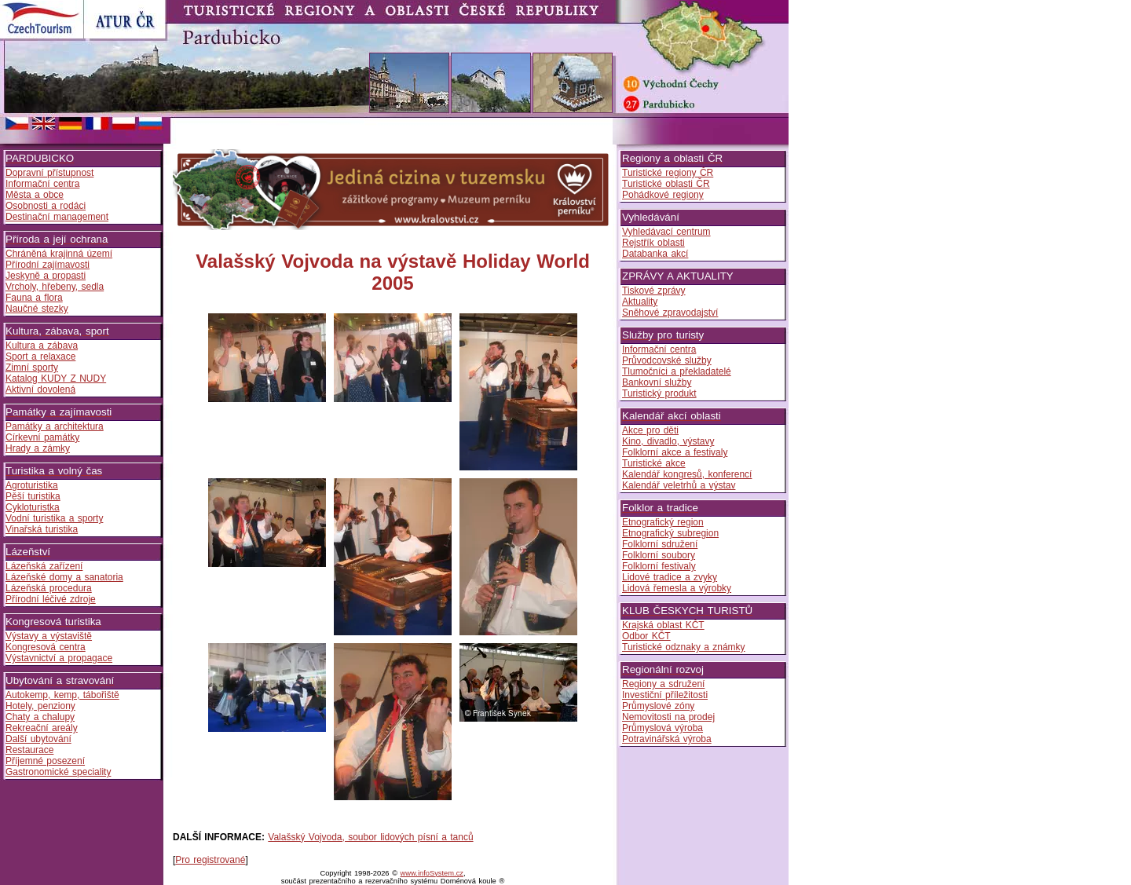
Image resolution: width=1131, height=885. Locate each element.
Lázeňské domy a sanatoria (64, 577)
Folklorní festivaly (659, 566)
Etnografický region (663, 522)
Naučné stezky (36, 308)
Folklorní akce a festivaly (674, 452)
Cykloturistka (32, 507)
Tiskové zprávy (654, 290)
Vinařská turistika (41, 529)
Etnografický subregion (670, 533)
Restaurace (29, 749)
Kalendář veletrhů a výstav (678, 485)
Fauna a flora (34, 297)
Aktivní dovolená (40, 389)
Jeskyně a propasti (45, 275)
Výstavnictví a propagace (58, 658)
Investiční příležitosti (665, 694)
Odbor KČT (646, 636)
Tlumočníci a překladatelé (676, 371)
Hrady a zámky (37, 448)
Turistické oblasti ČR (666, 183)
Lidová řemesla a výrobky (676, 588)
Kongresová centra (45, 647)
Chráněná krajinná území (58, 253)
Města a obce (34, 194)
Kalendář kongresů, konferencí (687, 474)
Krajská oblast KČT (663, 625)
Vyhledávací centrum (666, 231)
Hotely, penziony (40, 705)
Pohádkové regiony (663, 194)
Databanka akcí (655, 253)
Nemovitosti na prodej (668, 716)
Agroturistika (31, 485)
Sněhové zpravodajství (670, 312)
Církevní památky (42, 437)
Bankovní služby (656, 382)
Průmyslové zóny (658, 705)
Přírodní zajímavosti (47, 264)
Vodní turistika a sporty (54, 518)
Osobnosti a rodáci (45, 205)
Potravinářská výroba (667, 738)
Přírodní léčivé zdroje (50, 599)
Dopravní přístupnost (49, 172)
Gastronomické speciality (58, 771)
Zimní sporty (31, 367)
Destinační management (56, 216)
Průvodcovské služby (667, 360)
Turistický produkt (659, 393)
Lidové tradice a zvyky (669, 577)
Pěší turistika (32, 496)
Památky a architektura (54, 426)
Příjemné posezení (45, 760)
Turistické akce (654, 463)
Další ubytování (38, 738)
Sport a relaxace (40, 356)
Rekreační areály (41, 727)
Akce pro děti (650, 430)
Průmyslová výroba (662, 727)
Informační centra (42, 183)
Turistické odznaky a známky (683, 647)
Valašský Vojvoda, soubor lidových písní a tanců (370, 837)
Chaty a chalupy (40, 716)
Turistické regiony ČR (667, 172)
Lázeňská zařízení (43, 566)
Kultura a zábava (41, 345)
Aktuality (639, 301)
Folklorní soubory (658, 555)
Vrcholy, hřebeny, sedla (54, 286)
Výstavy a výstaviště (48, 636)
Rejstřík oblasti (653, 242)
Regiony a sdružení (663, 683)
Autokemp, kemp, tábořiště (62, 694)
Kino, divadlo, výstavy (668, 441)
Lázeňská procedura (48, 588)
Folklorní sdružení (659, 544)
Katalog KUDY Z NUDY (55, 378)
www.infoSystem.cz (432, 873)
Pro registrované (210, 859)
